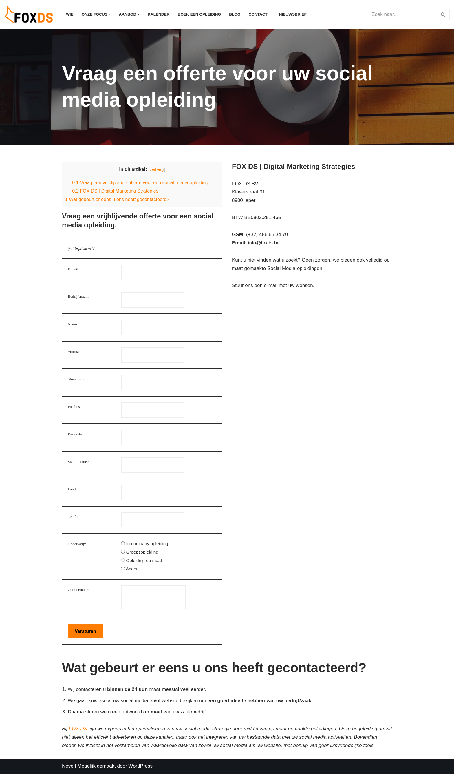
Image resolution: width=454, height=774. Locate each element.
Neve (68, 766)
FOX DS (78, 728)
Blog (234, 14)
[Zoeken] (402, 14)
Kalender (159, 14)
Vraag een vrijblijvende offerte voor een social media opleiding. (141, 182)
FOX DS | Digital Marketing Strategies (115, 191)
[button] (110, 14)
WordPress (140, 766)
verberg (156, 169)
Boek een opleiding (199, 14)
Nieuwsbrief (293, 14)
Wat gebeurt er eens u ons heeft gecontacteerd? (117, 199)
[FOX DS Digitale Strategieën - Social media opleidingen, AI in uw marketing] (30, 14)
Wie (70, 14)
